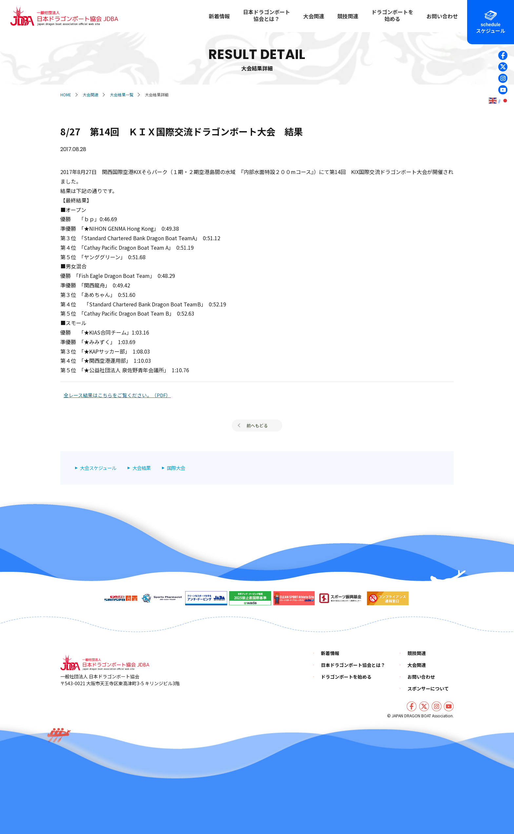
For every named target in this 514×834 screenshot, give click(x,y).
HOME (65, 94)
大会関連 (90, 94)
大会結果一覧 (121, 94)
